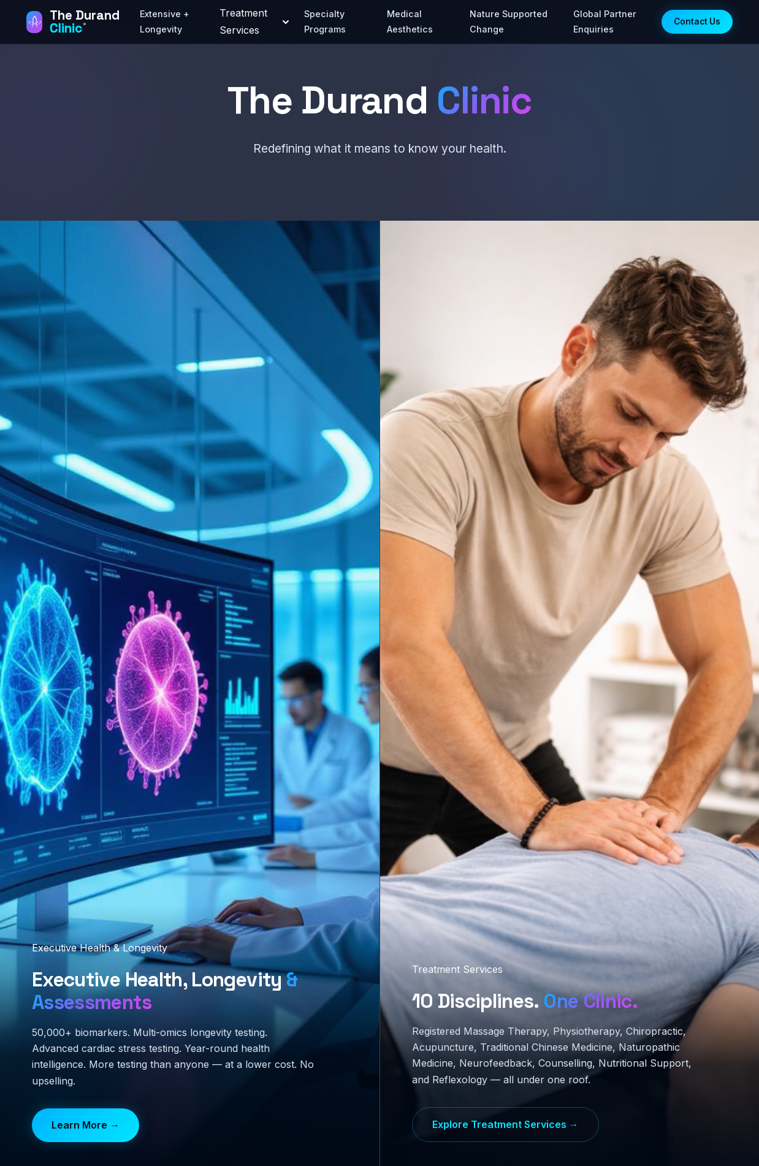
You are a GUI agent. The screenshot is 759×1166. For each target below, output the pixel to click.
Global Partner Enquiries (604, 21)
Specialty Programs (325, 21)
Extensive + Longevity (164, 21)
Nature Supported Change (508, 21)
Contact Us (697, 21)
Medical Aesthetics (410, 21)
